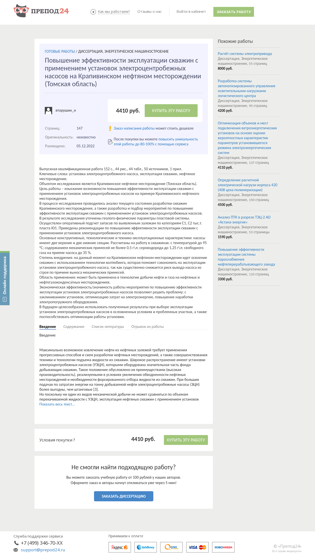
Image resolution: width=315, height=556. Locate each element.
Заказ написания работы (134, 128)
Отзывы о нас (149, 11)
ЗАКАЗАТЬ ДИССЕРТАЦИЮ (124, 496)
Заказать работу (234, 11)
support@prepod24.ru (43, 550)
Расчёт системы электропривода (245, 53)
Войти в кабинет (191, 11)
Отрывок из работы (147, 326)
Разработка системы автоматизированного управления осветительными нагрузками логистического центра (246, 88)
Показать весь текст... (57, 404)
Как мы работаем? (114, 11)
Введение (47, 326)
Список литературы (108, 326)
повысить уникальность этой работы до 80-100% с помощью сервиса (156, 141)
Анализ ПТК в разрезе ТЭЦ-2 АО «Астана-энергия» (244, 219)
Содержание (73, 326)
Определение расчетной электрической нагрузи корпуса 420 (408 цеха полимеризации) (247, 185)
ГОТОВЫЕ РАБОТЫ (60, 51)
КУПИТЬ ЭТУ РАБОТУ (171, 110)
